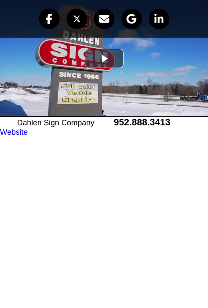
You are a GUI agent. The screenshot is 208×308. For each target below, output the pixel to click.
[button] (49, 19)
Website (14, 132)
